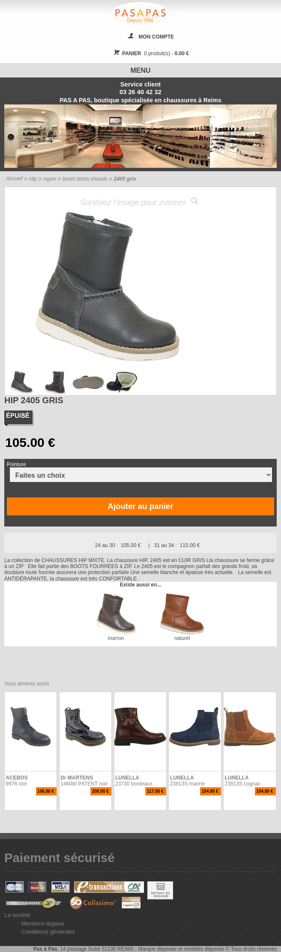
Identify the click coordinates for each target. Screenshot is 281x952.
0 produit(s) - (150, 54)
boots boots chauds (85, 179)
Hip (33, 179)
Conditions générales (48, 931)
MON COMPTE (156, 37)
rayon (49, 179)
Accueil (14, 178)
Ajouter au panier (140, 506)
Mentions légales (42, 923)
